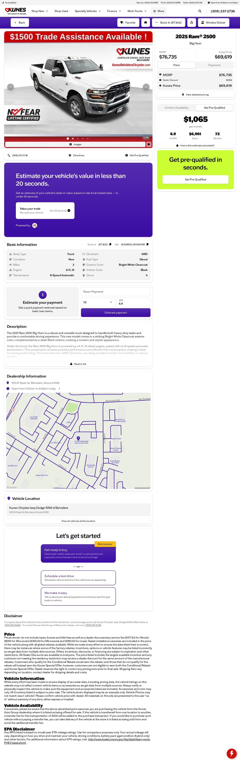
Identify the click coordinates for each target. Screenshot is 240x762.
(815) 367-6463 (12, 625)
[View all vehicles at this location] (78, 521)
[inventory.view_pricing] (195, 94)
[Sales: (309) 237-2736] (192, 3)
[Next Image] (146, 87)
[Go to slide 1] (68, 139)
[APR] (133, 302)
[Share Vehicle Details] (191, 22)
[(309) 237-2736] (18, 155)
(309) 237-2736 (93, 625)
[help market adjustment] (160, 80)
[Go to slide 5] (88, 139)
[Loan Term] (98, 302)
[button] (15, 87)
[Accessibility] (9, 3)
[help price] (160, 85)
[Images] (75, 144)
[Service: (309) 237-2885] (147, 3)
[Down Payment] (115, 291)
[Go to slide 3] (78, 139)
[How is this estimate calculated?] (195, 145)
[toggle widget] (232, 754)
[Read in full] (78, 364)
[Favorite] (128, 22)
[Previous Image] (10, 87)
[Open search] (200, 11)
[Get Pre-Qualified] (137, 155)
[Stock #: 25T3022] (169, 22)
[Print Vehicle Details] (145, 22)
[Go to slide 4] (83, 139)
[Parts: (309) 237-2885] (170, 3)
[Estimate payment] (115, 312)
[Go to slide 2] (73, 139)
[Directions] (76, 155)
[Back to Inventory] (20, 22)
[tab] (176, 65)
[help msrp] (160, 74)
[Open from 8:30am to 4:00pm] (223, 3)
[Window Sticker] (213, 22)
